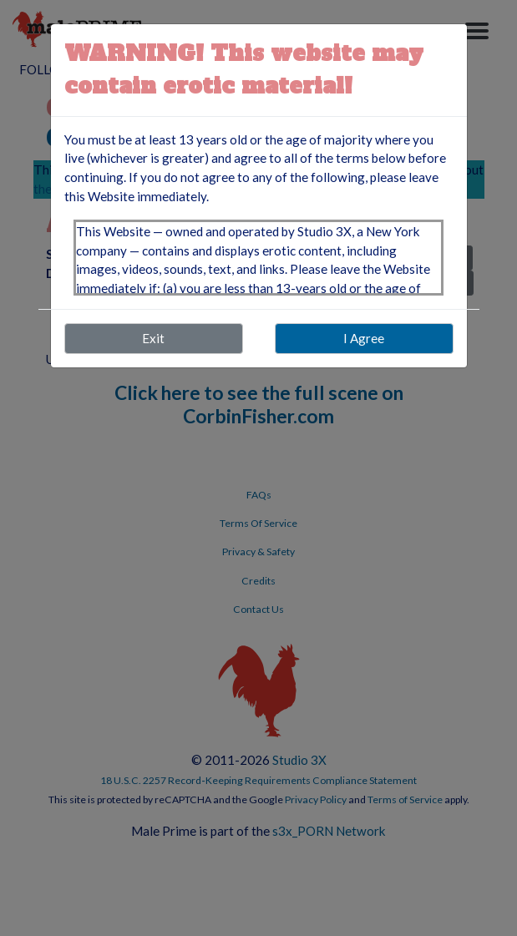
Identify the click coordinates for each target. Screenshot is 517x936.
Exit (153, 338)
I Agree (363, 338)
